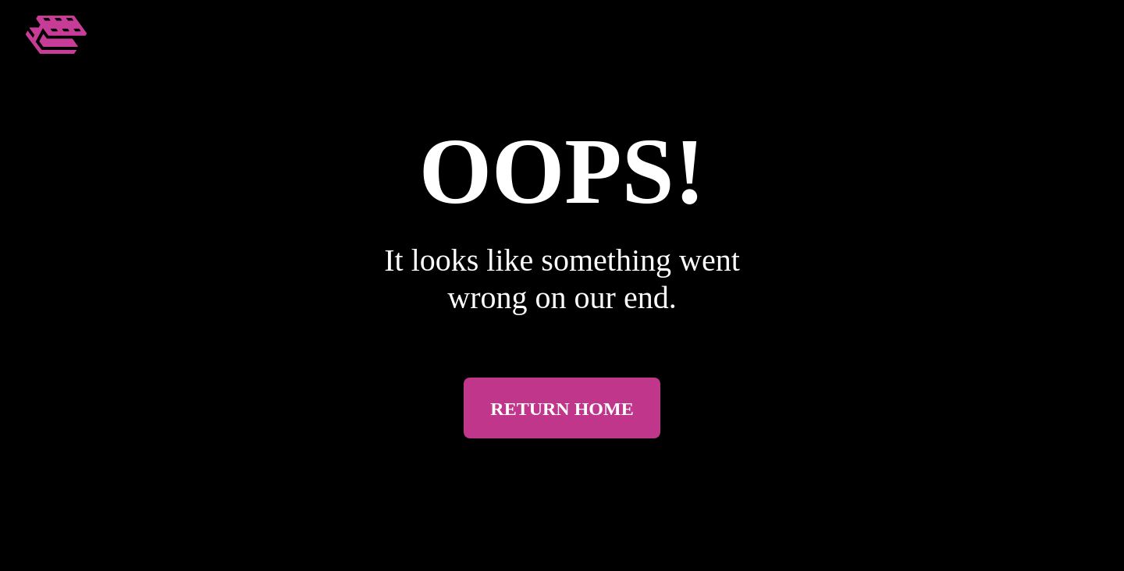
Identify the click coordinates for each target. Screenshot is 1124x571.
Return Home (561, 409)
